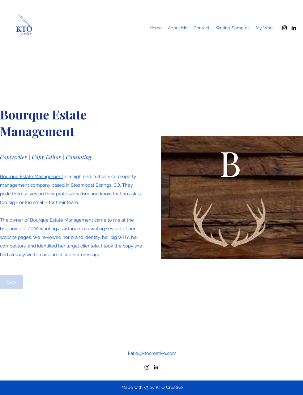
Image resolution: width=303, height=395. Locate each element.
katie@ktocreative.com (152, 353)
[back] (11, 282)
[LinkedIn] (294, 28)
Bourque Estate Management (31, 176)
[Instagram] (284, 28)
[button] (265, 27)
